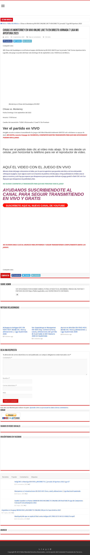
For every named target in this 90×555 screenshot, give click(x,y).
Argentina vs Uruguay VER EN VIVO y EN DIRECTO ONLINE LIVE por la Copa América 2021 (31, 510)
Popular (14, 477)
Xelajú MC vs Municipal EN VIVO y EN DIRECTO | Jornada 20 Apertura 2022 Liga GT (42, 482)
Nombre (6, 378)
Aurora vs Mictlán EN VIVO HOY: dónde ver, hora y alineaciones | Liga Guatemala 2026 (74, 330)
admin (7, 37)
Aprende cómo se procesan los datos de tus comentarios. (49, 407)
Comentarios (24, 477)
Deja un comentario (35, 37)
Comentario (7, 358)
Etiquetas (34, 477)
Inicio (3, 23)
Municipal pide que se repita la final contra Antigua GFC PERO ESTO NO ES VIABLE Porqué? (45, 516)
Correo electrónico (10, 385)
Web (4, 393)
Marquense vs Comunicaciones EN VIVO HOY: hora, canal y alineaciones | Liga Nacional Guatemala (47, 491)
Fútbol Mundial (25, 552)
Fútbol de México (13, 23)
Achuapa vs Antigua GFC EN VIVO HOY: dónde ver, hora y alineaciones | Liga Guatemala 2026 (15, 331)
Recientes (5, 477)
